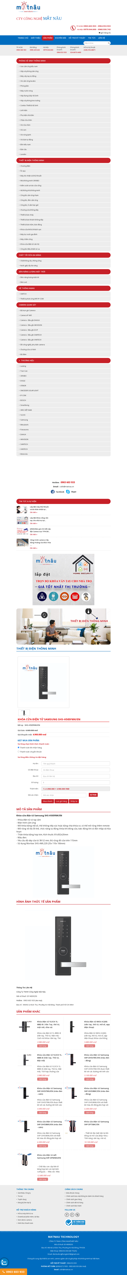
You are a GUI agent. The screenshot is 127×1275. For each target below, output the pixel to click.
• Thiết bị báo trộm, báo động (30, 224)
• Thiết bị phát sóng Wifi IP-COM (31, 299)
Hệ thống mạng (27, 288)
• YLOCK (22, 415)
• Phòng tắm (24, 86)
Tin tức (92, 38)
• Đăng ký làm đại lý (23, 1202)
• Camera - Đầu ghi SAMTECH (30, 335)
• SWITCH (22, 294)
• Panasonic (24, 429)
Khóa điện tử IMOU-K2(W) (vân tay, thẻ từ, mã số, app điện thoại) (97, 1024)
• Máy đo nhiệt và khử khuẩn (30, 176)
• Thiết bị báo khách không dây (31, 219)
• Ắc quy (22, 171)
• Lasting (22, 366)
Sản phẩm (47, 38)
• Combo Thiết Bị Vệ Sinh (28, 105)
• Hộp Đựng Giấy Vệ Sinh (28, 95)
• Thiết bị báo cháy (26, 215)
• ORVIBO (22, 376)
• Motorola (23, 454)
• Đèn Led (23, 282)
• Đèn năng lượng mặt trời (29, 277)
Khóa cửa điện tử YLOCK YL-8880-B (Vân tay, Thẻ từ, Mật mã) (49, 1058)
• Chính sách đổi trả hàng (74, 1202)
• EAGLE (22, 381)
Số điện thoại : (33, 770)
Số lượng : (35, 782)
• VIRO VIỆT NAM (25, 410)
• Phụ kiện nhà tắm (26, 115)
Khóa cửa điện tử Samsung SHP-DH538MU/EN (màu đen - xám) (49, 1124)
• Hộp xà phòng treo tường (29, 100)
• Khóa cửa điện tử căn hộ (29, 244)
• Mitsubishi (23, 425)
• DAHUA (22, 434)
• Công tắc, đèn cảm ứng (28, 200)
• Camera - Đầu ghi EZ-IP (28, 330)
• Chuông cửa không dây (28, 210)
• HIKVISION (23, 439)
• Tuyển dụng (21, 1199)
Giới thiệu (36, 38)
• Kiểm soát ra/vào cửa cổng (30, 185)
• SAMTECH (23, 444)
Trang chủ (23, 38)
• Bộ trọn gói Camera (27, 310)
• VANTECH (23, 449)
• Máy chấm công (25, 239)
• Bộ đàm (22, 354)
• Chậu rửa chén (25, 120)
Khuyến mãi (60, 38)
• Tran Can (23, 371)
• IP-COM (22, 395)
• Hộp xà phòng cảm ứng (28, 71)
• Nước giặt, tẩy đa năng (28, 265)
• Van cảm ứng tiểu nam (28, 66)
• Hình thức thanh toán (24, 1223)
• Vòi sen (22, 130)
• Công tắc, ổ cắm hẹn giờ (28, 205)
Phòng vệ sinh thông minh (32, 61)
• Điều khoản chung (72, 1193)
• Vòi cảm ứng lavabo (27, 81)
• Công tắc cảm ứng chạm (28, 195)
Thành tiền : (34, 788)
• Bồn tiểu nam (25, 144)
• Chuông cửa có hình (27, 349)
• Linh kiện (23, 110)
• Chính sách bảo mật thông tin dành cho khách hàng (84, 1196)
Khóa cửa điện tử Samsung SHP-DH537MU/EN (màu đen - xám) (49, 1091)
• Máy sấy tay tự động (27, 76)
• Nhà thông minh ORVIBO (29, 180)
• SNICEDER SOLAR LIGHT (28, 390)
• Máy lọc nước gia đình (28, 234)
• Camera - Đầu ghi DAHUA (29, 320)
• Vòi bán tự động (26, 139)
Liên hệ (101, 38)
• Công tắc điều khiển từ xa (29, 249)
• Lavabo (22, 154)
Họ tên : (36, 763)
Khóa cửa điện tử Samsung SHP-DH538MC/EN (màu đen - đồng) (96, 1091)
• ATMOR (22, 385)
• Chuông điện (24, 166)
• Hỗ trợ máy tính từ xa (24, 1213)
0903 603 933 (14, 1272)
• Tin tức (19, 1196)
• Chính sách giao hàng (73, 1199)
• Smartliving (24, 405)
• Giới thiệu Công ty (23, 1193)
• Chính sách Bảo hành (73, 1206)
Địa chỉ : (36, 776)
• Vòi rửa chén (24, 125)
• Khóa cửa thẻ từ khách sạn (30, 229)
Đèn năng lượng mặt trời (32, 271)
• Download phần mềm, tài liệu (27, 1217)
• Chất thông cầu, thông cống (30, 260)
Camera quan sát (27, 305)
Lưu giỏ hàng (61, 801)
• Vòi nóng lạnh (25, 135)
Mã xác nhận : (33, 795)
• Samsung (23, 420)
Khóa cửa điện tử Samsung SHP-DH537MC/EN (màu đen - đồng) (96, 1058)
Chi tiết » (33, 512)
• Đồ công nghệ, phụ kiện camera (32, 344)
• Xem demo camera (24, 1220)
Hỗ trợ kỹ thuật (77, 38)
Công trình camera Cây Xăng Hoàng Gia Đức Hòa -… (40, 542)
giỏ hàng (105, 32)
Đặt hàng (42, 1046)
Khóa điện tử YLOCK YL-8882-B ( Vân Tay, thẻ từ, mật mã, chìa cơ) (48, 1024)
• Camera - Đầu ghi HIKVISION (30, 325)
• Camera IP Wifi (25, 315)
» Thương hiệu (26, 360)
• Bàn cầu (23, 149)
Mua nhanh (47, 801)
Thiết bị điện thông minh (31, 160)
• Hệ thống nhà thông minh (29, 190)
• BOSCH (22, 400)
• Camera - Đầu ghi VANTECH (30, 340)
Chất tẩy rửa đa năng (30, 255)
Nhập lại (73, 801)
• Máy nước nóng (26, 91)
